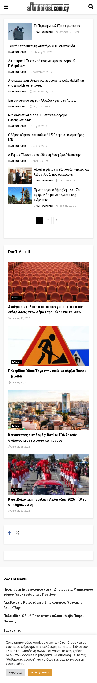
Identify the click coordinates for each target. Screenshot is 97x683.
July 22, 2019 (38, 146)
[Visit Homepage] (48, 7)
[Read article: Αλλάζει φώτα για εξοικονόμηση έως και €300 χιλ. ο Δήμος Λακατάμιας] (20, 175)
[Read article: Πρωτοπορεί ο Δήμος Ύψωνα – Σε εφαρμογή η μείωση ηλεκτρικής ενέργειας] (20, 195)
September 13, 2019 (42, 91)
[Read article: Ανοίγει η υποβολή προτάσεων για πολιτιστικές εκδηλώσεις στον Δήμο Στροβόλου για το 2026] (48, 282)
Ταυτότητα (12, 630)
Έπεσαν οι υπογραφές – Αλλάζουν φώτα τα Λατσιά (42, 100)
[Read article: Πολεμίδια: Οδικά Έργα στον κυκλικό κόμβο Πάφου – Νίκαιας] (48, 346)
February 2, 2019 (66, 206)
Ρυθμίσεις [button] (15, 672)
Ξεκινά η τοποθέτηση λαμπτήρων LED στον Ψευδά (41, 46)
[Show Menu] (6, 7)
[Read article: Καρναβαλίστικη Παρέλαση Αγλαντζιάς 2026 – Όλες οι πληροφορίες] (48, 474)
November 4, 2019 (41, 72)
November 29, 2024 (67, 32)
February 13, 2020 (41, 52)
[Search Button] (90, 7)
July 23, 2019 (38, 126)
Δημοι (16, 297)
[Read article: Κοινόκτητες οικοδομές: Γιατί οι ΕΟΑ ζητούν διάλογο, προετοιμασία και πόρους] (48, 410)
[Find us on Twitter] (17, 533)
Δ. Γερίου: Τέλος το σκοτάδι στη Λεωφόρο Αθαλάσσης (44, 155)
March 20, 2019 (65, 180)
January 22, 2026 (19, 511)
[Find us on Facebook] (9, 533)
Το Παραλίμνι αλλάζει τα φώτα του (57, 26)
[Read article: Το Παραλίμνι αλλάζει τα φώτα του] (20, 31)
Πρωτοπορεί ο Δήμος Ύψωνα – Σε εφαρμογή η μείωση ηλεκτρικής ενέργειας (56, 195)
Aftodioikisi (45, 32)
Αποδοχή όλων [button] (39, 672)
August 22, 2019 (40, 106)
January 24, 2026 (19, 318)
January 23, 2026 (19, 446)
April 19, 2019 (39, 161)
